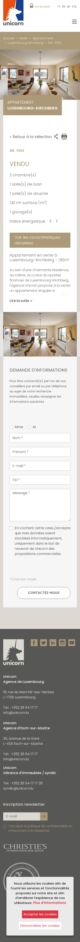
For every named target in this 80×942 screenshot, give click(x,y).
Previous (5, 334)
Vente (23, 38)
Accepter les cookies (40, 914)
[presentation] (40, 568)
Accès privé (42, 6)
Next (75, 334)
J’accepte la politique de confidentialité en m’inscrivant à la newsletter (40, 828)
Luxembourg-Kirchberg (25, 43)
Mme (19, 426)
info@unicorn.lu (16, 712)
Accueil (8, 38)
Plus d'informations (49, 903)
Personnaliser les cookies (40, 925)
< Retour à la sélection (31, 136)
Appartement (43, 38)
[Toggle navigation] (74, 21)
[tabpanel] (40, 334)
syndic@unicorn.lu (18, 788)
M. (34, 426)
